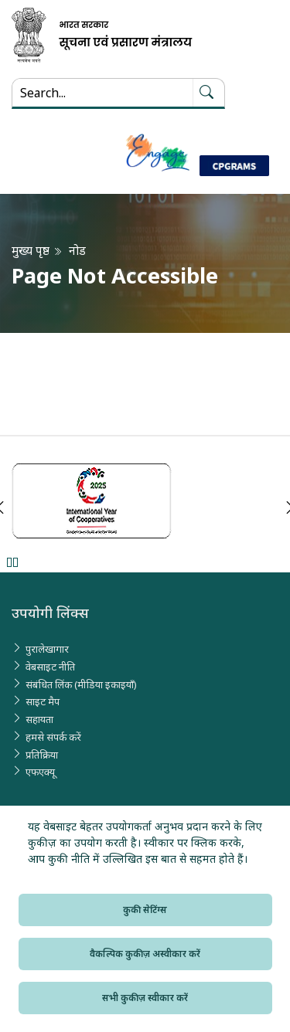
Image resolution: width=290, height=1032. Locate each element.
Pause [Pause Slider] (12, 562)
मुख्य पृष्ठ (30, 251)
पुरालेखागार (47, 649)
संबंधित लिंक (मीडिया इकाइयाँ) (81, 684)
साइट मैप (43, 701)
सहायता (39, 719)
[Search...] (102, 93)
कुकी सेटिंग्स (145, 909)
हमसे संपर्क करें (53, 737)
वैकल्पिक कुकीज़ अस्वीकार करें (145, 953)
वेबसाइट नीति (50, 667)
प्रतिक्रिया (42, 755)
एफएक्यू (40, 772)
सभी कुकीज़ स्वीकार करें (145, 997)
